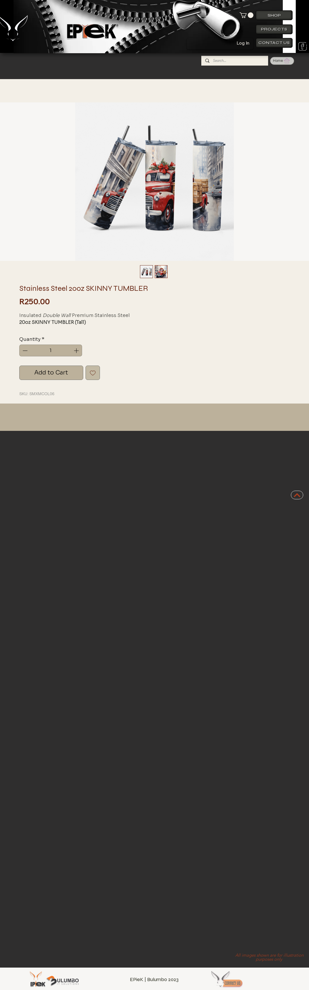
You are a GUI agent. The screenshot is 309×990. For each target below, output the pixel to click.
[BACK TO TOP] (297, 495)
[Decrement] (24, 350)
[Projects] (274, 29)
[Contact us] (274, 43)
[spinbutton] (51, 350)
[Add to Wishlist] (93, 373)
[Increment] (77, 350)
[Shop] (274, 15)
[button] (246, 15)
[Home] (282, 61)
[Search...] (234, 61)
